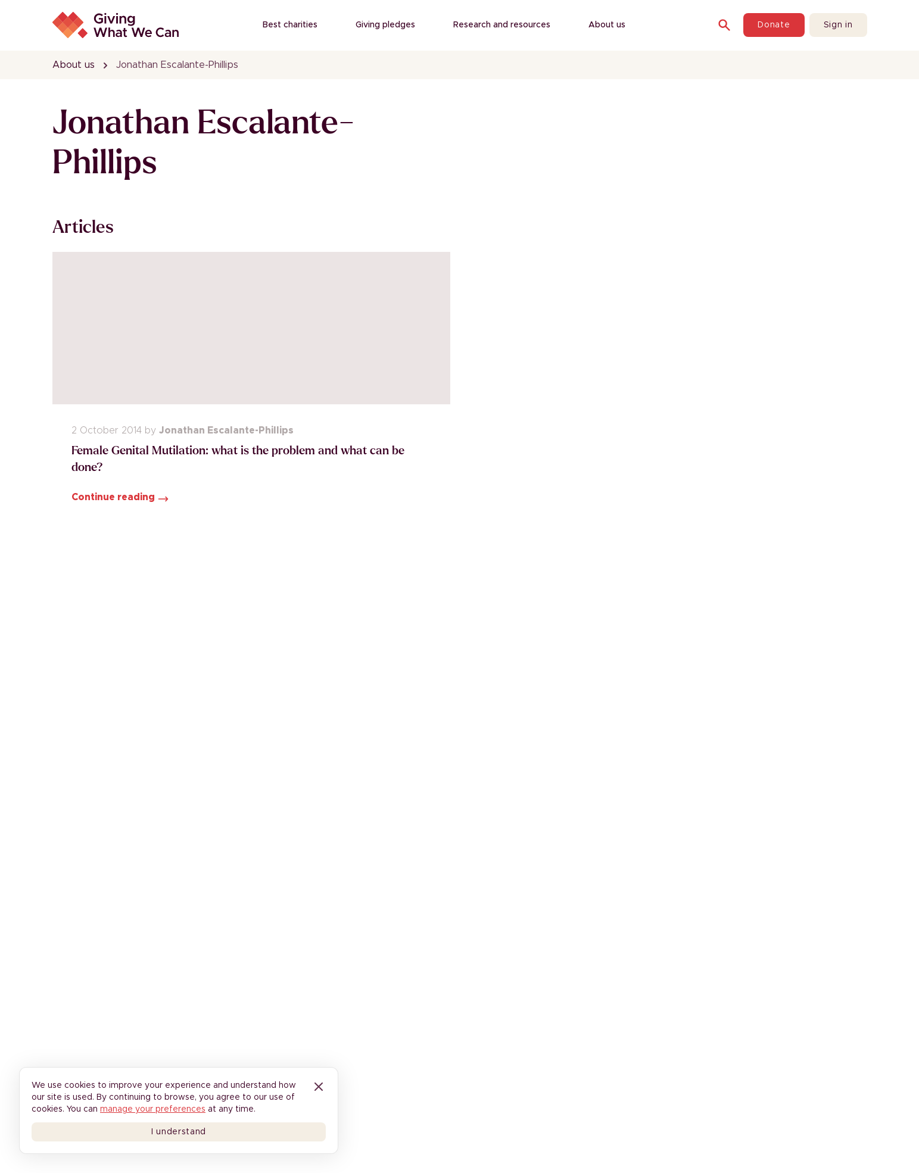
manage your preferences (152, 1109)
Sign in (838, 25)
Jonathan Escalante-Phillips (177, 65)
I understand (178, 1132)
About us (73, 65)
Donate (774, 25)
